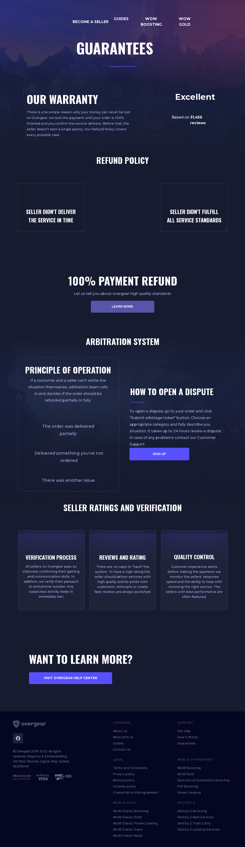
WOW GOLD (185, 22)
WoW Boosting (189, 768)
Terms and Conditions (130, 768)
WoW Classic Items (128, 829)
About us (120, 731)
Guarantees (186, 743)
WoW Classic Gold (127, 817)
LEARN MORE (122, 306)
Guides (118, 743)
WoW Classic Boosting (131, 811)
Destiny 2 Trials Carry (194, 823)
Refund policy (124, 780)
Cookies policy (124, 786)
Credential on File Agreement (135, 792)
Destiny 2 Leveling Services (198, 829)
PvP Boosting (187, 786)
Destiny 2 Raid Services (195, 817)
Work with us (123, 737)
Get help (184, 731)
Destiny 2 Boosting (192, 811)
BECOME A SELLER (90, 22)
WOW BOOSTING (151, 22)
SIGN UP (159, 454)
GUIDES (121, 19)
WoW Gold (185, 774)
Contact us (122, 749)
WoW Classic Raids (128, 836)
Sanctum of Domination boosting (203, 780)
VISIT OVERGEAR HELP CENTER (70, 678)
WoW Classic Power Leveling (135, 823)
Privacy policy (124, 774)
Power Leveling (189, 792)
